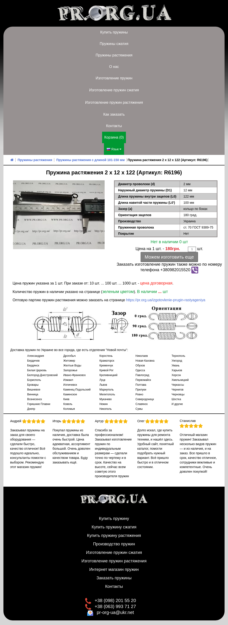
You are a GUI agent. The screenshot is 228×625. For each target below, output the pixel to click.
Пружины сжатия (114, 44)
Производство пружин (114, 544)
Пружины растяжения (114, 55)
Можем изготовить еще (169, 256)
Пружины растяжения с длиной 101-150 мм (90, 160)
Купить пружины (114, 32)
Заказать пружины (113, 578)
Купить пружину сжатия (114, 527)
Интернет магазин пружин (114, 569)
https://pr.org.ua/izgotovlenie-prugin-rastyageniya (165, 300)
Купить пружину (114, 518)
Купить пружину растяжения (114, 535)
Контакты (114, 126)
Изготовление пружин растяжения (114, 102)
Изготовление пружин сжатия (114, 90)
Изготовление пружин (114, 78)
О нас (114, 67)
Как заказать (114, 114)
